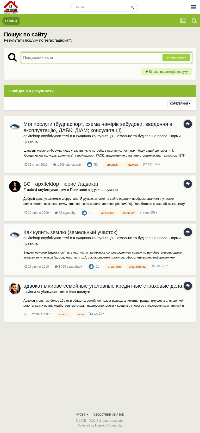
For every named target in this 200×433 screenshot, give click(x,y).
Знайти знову (176, 57)
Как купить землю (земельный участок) (70, 232)
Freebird (30, 190)
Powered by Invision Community (100, 425)
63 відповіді (65, 213)
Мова (82, 414)
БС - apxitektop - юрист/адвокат (61, 184)
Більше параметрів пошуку (167, 72)
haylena (29, 291)
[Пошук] (99, 7)
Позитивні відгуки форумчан (94, 190)
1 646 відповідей (67, 164)
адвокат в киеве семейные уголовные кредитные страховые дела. (103, 286)
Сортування (180, 103)
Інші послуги (79, 291)
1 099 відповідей (68, 266)
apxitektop (31, 136)
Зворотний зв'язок (108, 414)
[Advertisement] (100, 370)
